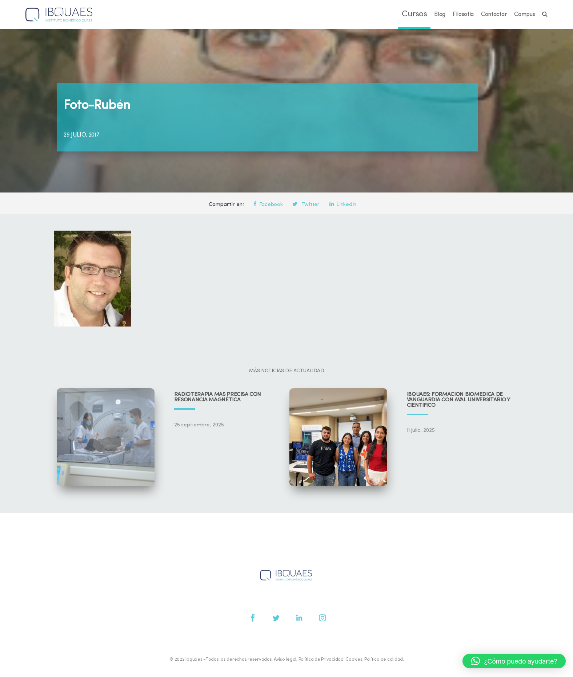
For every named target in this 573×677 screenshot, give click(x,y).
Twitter (305, 204)
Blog (439, 14)
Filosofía (463, 14)
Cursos (414, 14)
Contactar (494, 14)
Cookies (353, 659)
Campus (524, 14)
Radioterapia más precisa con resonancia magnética (217, 397)
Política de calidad (383, 659)
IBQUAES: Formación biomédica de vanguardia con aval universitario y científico (458, 400)
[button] (514, 661)
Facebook (268, 204)
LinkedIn (342, 204)
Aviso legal (285, 659)
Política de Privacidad (321, 659)
